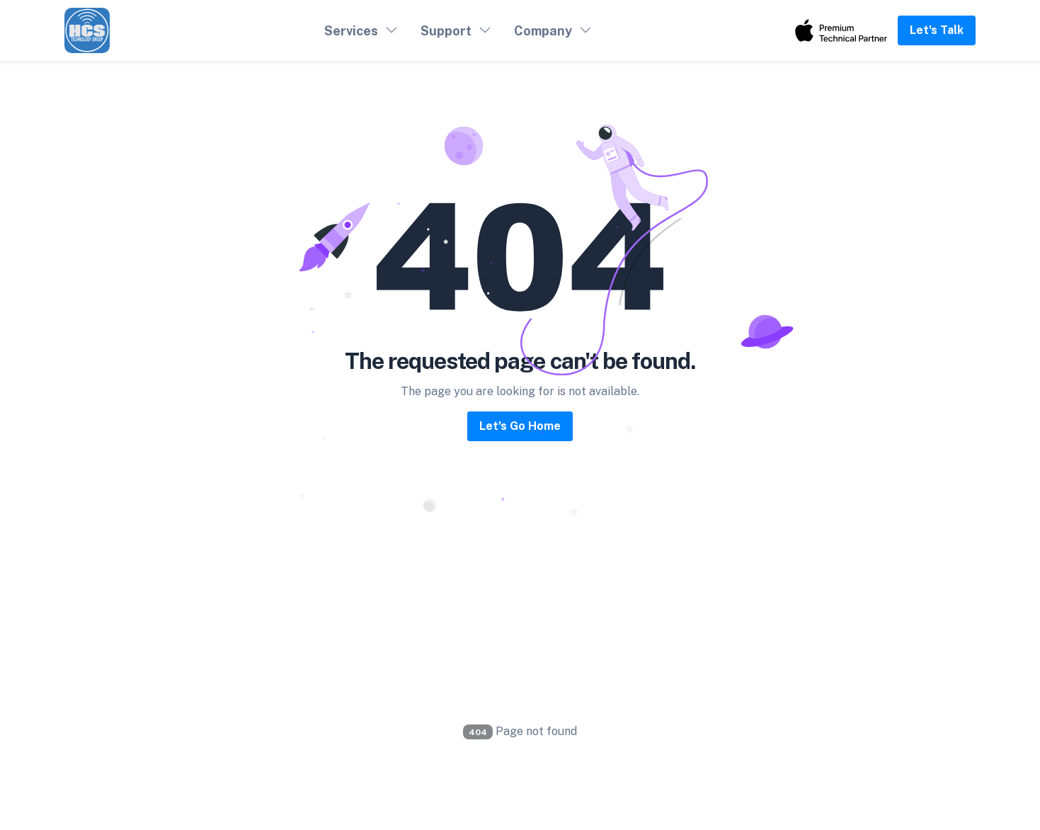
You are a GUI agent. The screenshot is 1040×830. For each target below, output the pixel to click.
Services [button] (351, 30)
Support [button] (446, 30)
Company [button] (543, 30)
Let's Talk (937, 30)
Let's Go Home (520, 426)
